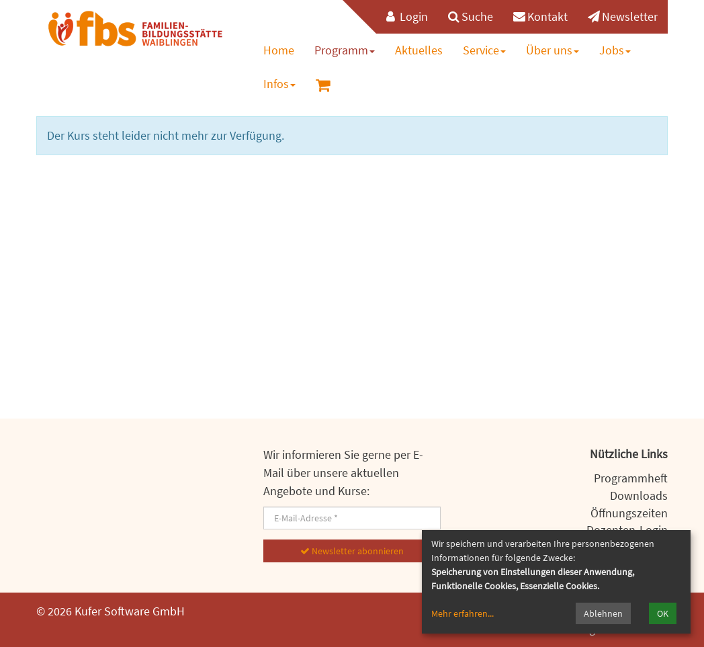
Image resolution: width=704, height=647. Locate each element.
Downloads (639, 495)
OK (662, 613)
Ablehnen (603, 613)
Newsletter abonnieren (352, 551)
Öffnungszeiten (629, 513)
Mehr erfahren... (462, 613)
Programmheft (631, 478)
